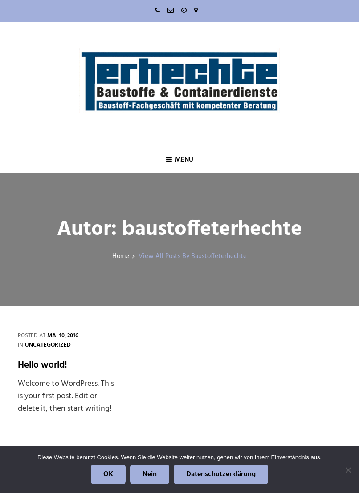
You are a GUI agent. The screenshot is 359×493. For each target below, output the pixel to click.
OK (108, 474)
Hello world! (42, 365)
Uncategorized (48, 345)
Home (120, 256)
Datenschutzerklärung (221, 474)
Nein (150, 474)
